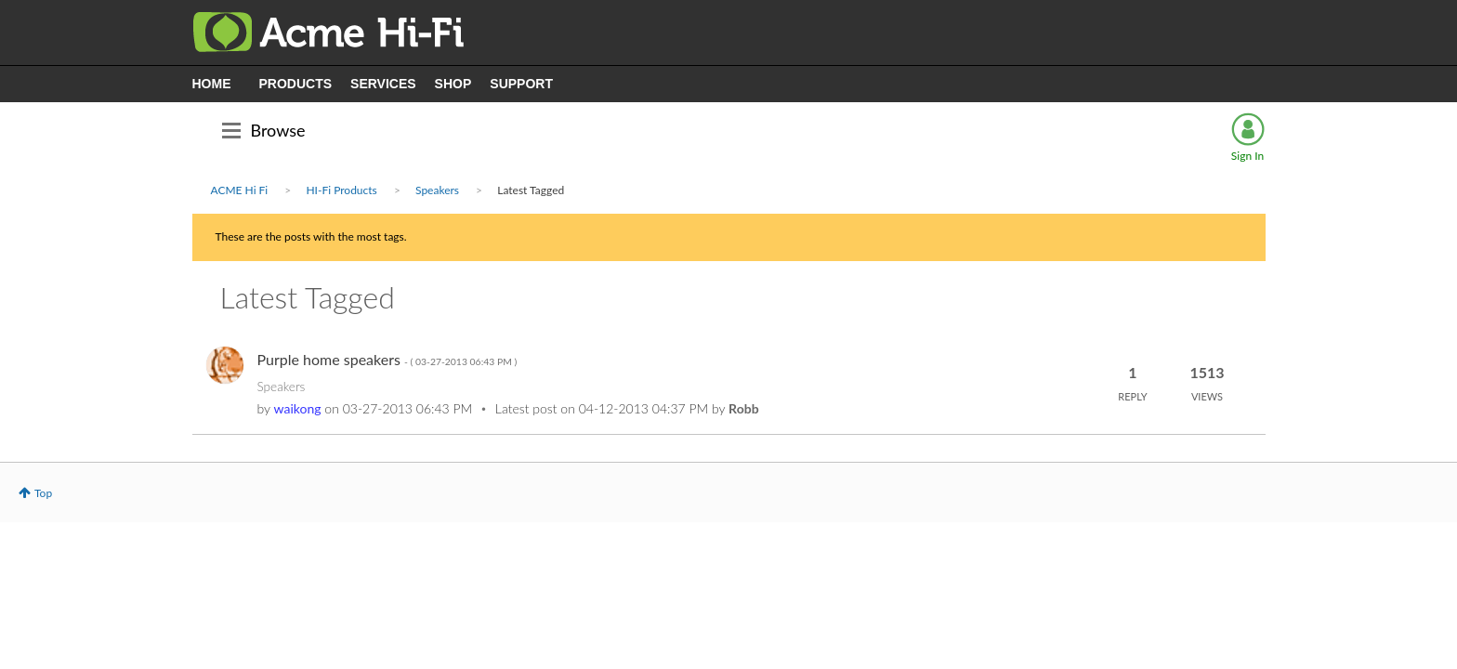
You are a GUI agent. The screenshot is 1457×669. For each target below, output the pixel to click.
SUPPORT (521, 83)
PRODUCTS (296, 83)
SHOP (453, 83)
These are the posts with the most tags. (311, 236)
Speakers (437, 190)
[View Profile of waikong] (298, 408)
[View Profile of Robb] (743, 408)
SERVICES (383, 83)
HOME (211, 83)
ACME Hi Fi (240, 190)
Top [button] (43, 493)
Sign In (1247, 156)
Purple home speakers (387, 359)
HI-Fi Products (341, 190)
